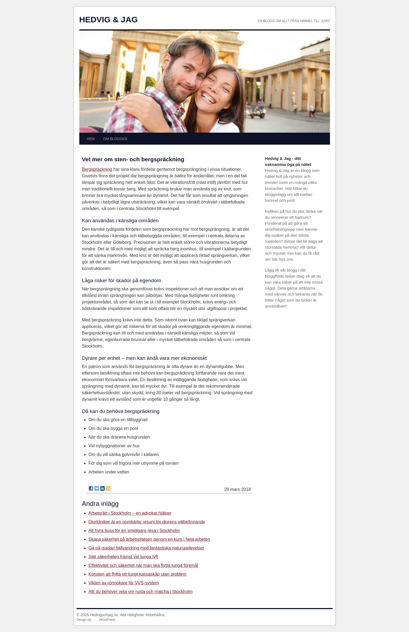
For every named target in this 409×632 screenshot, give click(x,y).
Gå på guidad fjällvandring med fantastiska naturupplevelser (146, 548)
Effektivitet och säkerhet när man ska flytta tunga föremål (143, 565)
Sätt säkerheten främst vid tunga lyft (123, 556)
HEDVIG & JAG (108, 19)
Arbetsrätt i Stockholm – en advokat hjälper (130, 513)
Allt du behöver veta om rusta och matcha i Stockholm (141, 591)
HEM (91, 139)
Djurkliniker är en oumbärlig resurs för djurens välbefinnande (147, 521)
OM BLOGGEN (115, 139)
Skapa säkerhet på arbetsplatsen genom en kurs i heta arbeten (149, 539)
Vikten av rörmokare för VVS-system (124, 583)
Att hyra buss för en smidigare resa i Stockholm (134, 530)
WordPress (107, 620)
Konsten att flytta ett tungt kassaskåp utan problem (137, 574)
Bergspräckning (97, 169)
